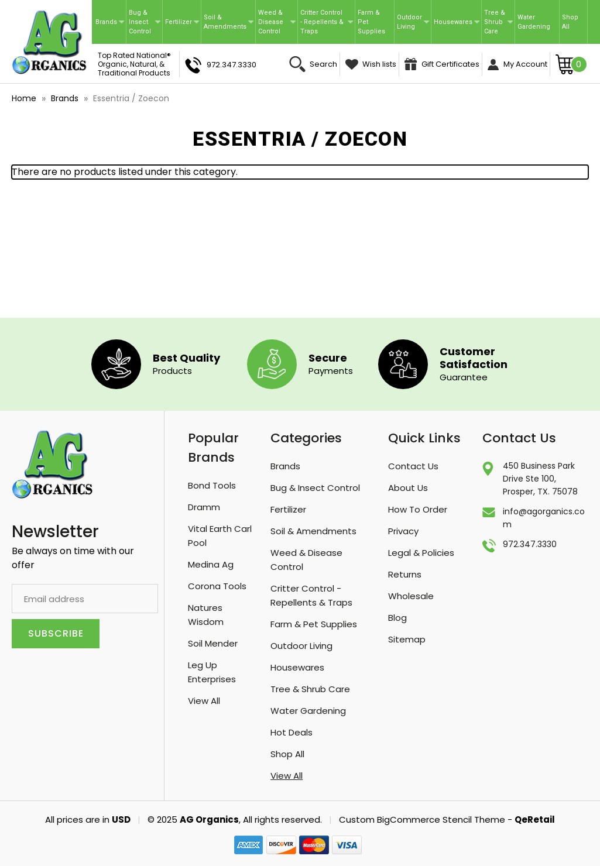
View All (204, 701)
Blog (397, 617)
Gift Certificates (441, 64)
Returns (404, 574)
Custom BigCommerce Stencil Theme (422, 819)
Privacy (403, 531)
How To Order (417, 509)
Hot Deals (291, 732)
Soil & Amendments (229, 21)
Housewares (457, 22)
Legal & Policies (421, 553)
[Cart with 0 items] (572, 63)
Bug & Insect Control (145, 22)
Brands (110, 22)
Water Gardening (533, 21)
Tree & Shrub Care (498, 22)
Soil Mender (213, 643)
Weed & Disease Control (277, 22)
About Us (408, 488)
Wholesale (411, 596)
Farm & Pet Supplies (371, 22)
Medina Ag (211, 564)
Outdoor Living (413, 21)
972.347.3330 (220, 65)
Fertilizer (182, 22)
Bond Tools (212, 485)
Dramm (204, 507)
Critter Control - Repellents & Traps (326, 22)
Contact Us (413, 466)
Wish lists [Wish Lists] (370, 64)
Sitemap (407, 639)
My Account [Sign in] (517, 64)
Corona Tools (217, 586)
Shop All (570, 21)
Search (313, 64)
